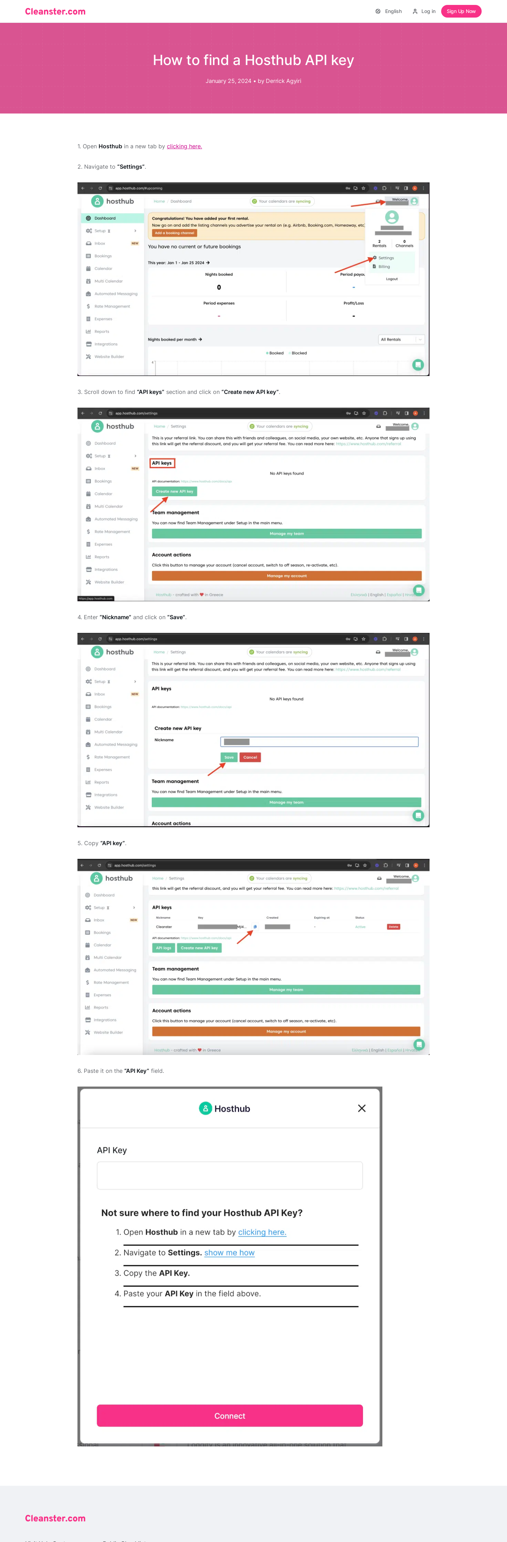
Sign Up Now (461, 11)
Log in (424, 11)
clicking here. (184, 146)
